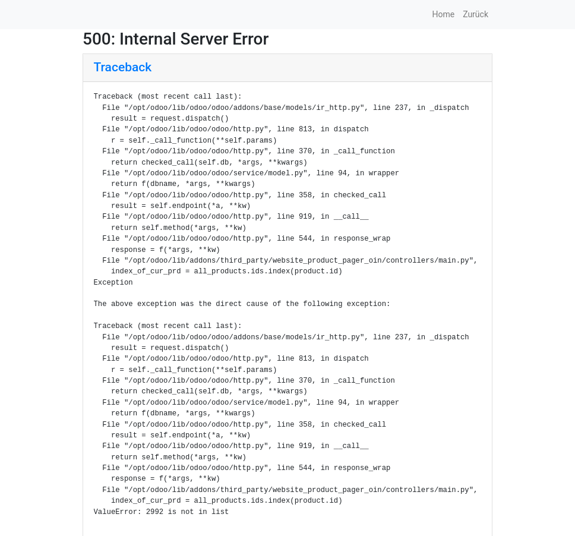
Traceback (123, 67)
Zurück (475, 14)
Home (443, 14)
